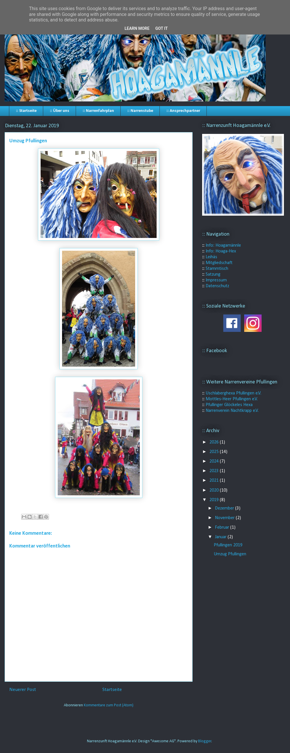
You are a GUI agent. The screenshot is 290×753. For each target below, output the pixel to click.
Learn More (136, 28)
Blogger (204, 741)
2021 (214, 480)
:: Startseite (26, 111)
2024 (214, 461)
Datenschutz (217, 286)
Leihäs (211, 257)
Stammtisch (217, 268)
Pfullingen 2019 (228, 545)
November (225, 518)
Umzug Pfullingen (230, 554)
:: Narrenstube (140, 111)
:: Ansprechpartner (183, 111)
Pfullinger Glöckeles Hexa (229, 405)
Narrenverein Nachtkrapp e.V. (232, 410)
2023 (214, 471)
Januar (221, 537)
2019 (214, 500)
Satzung (213, 274)
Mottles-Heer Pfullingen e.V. (232, 399)
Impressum (216, 280)
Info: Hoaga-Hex (221, 251)
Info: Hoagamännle (223, 245)
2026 (214, 442)
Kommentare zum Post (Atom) (108, 705)
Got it (161, 28)
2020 (214, 490)
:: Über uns (59, 111)
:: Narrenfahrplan (98, 111)
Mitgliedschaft (219, 263)
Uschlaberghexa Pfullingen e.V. (233, 393)
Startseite (112, 689)
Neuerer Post (22, 689)
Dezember (225, 508)
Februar (222, 527)
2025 (214, 452)
